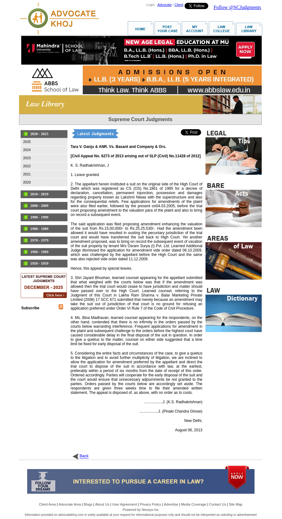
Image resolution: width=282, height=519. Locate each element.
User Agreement (124, 504)
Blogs (88, 504)
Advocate (164, 5)
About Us (102, 504)
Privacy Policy (150, 504)
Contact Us (217, 504)
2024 (27, 150)
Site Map (235, 504)
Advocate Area (70, 504)
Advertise (171, 504)
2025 (27, 142)
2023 (27, 158)
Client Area (47, 504)
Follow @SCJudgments (237, 7)
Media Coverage (193, 504)
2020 (27, 182)
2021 (27, 174)
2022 (27, 166)
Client (179, 5)
